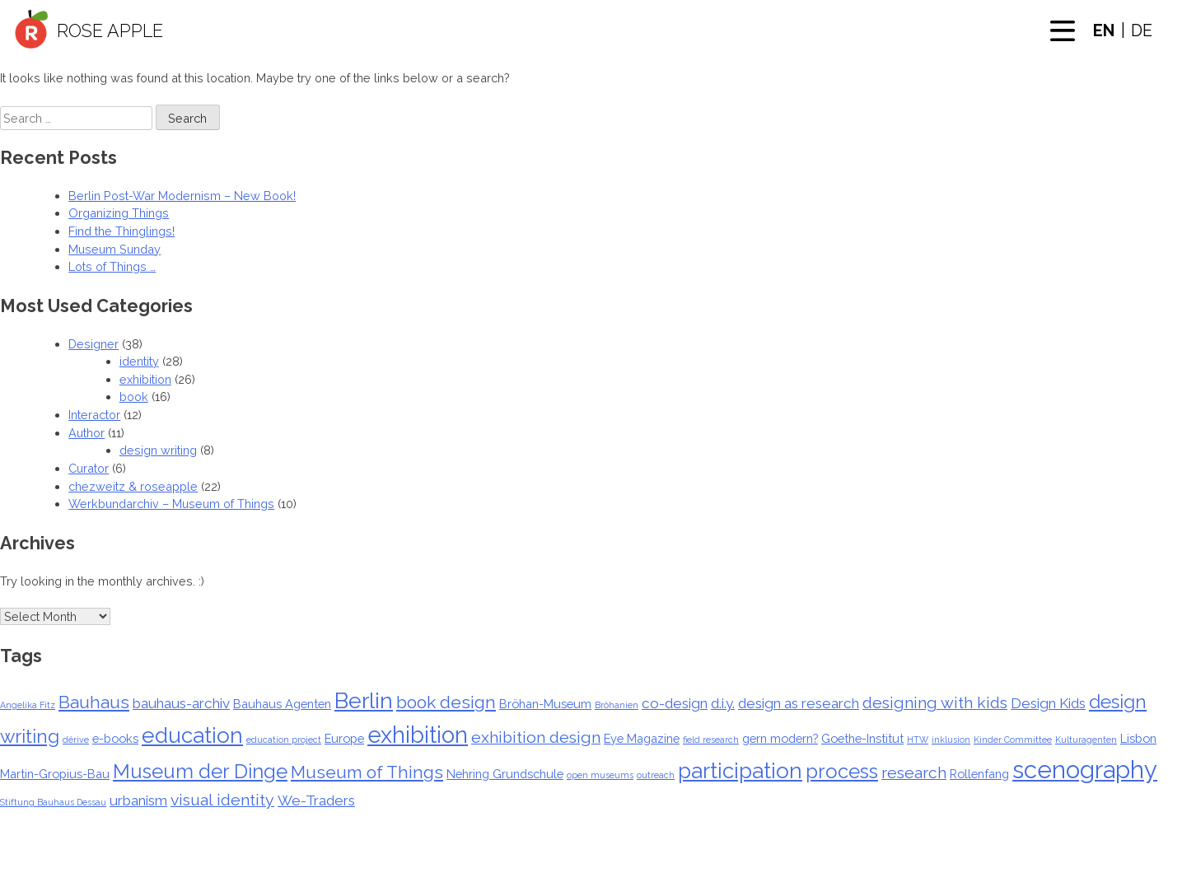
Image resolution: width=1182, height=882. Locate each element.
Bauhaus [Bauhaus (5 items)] (93, 702)
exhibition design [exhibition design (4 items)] (535, 737)
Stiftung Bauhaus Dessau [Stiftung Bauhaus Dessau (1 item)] (53, 802)
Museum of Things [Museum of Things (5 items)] (367, 772)
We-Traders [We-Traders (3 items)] (316, 800)
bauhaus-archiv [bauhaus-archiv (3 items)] (181, 703)
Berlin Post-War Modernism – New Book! (182, 196)
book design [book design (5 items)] (446, 702)
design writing (158, 450)
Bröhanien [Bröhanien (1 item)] (616, 705)
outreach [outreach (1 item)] (656, 775)
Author (86, 433)
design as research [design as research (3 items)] (798, 703)
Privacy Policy (720, 875)
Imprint (784, 875)
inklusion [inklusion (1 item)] (951, 739)
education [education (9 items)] (192, 735)
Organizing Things (118, 213)
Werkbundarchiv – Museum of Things (171, 504)
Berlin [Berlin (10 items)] (363, 700)
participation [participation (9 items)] (740, 770)
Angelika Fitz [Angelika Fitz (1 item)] (27, 705)
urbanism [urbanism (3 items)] (138, 800)
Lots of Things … (112, 266)
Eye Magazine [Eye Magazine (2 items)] (642, 738)
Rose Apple (110, 31)
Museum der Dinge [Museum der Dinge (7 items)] (200, 771)
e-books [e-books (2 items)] (115, 738)
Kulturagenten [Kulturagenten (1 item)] (1086, 739)
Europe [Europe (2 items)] (344, 738)
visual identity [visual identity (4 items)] (222, 800)
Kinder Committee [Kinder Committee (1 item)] (1013, 739)
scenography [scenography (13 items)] (1084, 769)
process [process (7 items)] (842, 771)
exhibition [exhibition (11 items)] (417, 735)
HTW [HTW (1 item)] (917, 739)
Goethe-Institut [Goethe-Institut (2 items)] (862, 738)
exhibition (145, 379)
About (432, 875)
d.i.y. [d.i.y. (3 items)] (723, 703)
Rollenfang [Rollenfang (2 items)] (979, 774)
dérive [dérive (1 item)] (76, 739)
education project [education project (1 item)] (283, 739)
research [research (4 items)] (913, 772)
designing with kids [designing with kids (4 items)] (934, 702)
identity (139, 361)
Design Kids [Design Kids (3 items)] (1048, 703)
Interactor (94, 415)
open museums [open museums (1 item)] (600, 775)
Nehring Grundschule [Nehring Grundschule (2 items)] (504, 774)
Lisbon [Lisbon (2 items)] (1138, 738)
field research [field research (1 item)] (711, 739)
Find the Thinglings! (121, 231)
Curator (88, 468)
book (133, 397)
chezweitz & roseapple (133, 486)
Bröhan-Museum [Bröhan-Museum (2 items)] (545, 704)
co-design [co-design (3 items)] (675, 703)
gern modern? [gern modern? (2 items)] (780, 738)
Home (393, 875)
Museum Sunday (114, 249)
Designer (93, 344)
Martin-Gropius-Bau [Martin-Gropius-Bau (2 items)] (55, 774)
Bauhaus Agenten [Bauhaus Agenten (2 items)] (282, 704)
